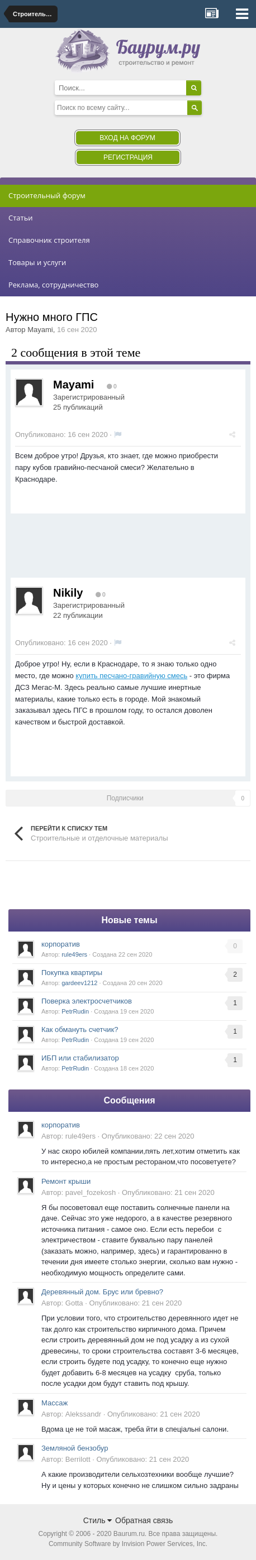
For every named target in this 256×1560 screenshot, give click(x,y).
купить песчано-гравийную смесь (131, 675)
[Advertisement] (100, 550)
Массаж (54, 1403)
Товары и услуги (37, 262)
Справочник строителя (49, 240)
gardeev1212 (79, 983)
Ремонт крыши (66, 1181)
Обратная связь (144, 1520)
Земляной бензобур (74, 1448)
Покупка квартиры (71, 972)
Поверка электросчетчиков (86, 1001)
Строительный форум (47, 195)
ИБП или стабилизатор (80, 1058)
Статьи (20, 218)
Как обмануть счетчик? (79, 1029)
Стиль (97, 1520)
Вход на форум (127, 138)
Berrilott (78, 1459)
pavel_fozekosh (90, 1192)
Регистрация (128, 157)
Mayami (40, 329)
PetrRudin (75, 1011)
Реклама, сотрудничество (53, 285)
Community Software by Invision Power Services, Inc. (128, 1544)
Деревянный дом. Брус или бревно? (102, 1292)
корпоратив (60, 944)
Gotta (74, 1303)
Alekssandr (83, 1414)
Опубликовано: (61, 434)
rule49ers (74, 954)
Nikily (68, 593)
